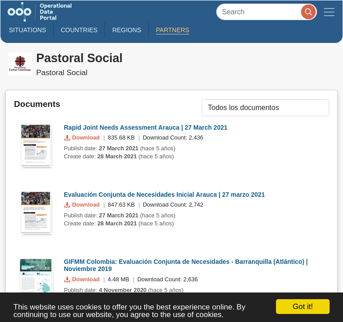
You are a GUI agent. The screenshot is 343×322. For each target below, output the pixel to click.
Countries (79, 30)
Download (82, 137)
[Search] (266, 12)
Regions (126, 30)
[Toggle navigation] (329, 12)
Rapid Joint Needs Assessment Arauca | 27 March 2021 (145, 127)
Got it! (303, 306)
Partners (172, 30)
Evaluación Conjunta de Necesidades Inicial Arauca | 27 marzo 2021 (164, 194)
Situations (27, 30)
